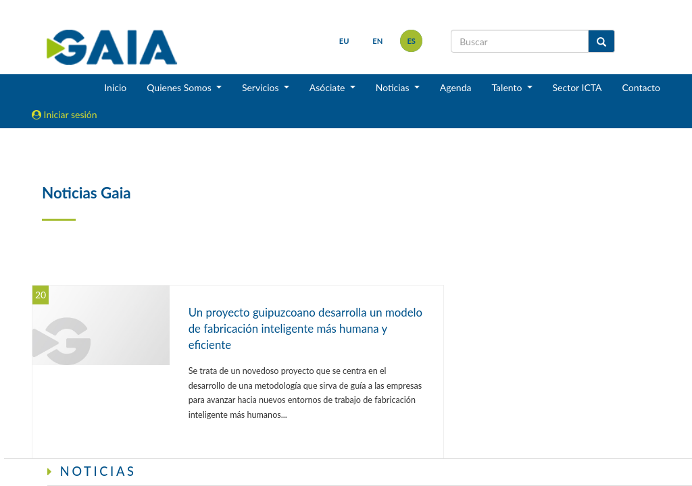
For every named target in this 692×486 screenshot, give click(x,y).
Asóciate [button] (328, 87)
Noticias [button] (394, 87)
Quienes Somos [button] (180, 87)
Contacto (641, 87)
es (411, 40)
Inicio (115, 87)
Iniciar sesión (64, 114)
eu (344, 40)
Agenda (456, 87)
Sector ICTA (577, 87)
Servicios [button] (261, 87)
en (377, 40)
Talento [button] (507, 87)
